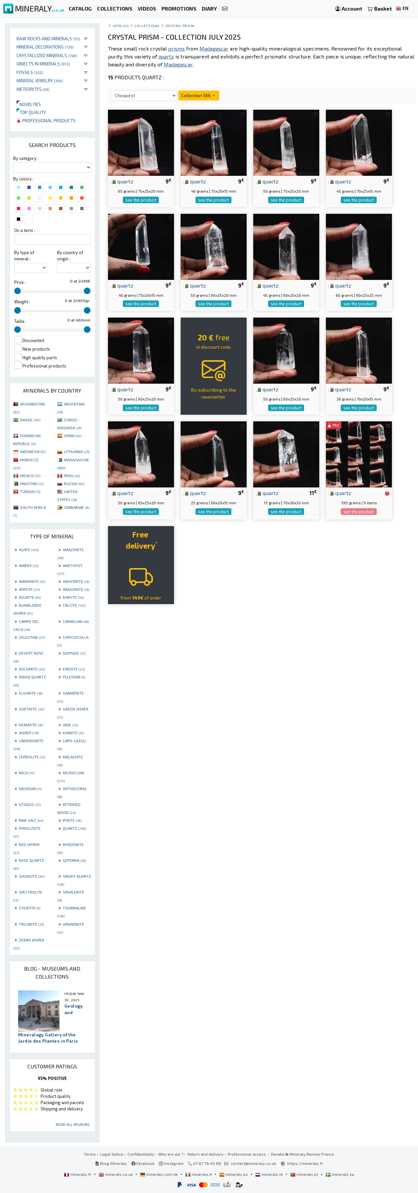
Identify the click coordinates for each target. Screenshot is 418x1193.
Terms (90, 1154)
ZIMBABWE (76, 507)
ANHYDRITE (76, 581)
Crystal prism (179, 25)
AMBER (28, 565)
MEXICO (30, 475)
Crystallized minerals (47, 55)
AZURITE (30, 597)
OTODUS (30, 804)
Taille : (20, 321)
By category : (26, 158)
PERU (72, 475)
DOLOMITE (32, 669)
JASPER (29, 732)
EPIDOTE (74, 669)
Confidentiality (140, 1154)
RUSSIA (74, 483)
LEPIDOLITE (32, 756)
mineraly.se (340, 1174)
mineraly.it (199, 1174)
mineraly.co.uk (116, 1174)
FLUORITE (31, 693)
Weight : (22, 301)
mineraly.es (234, 1174)
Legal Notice (111, 1154)
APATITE (29, 589)
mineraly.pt (304, 1174)
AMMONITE (32, 581)
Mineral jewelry (40, 80)
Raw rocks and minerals (48, 38)
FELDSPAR (74, 676)
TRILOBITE (31, 924)
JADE (70, 724)
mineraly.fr (78, 1174)
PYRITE (72, 820)
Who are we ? (170, 1154)
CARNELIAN (76, 621)
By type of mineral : (24, 255)
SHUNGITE (32, 876)
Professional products (46, 120)
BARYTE (73, 597)
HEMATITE (31, 724)
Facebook (143, 1163)
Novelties (29, 104)
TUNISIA (30, 491)
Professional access (247, 1154)
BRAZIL (30, 419)
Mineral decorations (45, 47)
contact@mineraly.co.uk (253, 1163)
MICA (26, 772)
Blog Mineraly (111, 1163)
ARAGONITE (76, 589)
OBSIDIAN (30, 788)
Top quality (31, 112)
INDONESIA (33, 451)
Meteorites (33, 89)
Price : (20, 282)
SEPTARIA (74, 860)
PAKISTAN (32, 483)
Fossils (30, 72)
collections (147, 25)
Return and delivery (206, 1154)
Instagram (171, 1163)
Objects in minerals (43, 63)
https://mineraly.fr (305, 1163)
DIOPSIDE (74, 653)
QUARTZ (74, 828)
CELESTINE (32, 637)
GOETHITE (31, 709)
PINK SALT (31, 820)
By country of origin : (70, 255)
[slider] (17, 291)
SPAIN (72, 435)
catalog (121, 25)
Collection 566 (198, 95)
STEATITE (29, 907)
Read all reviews (73, 1124)
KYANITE (73, 732)
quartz (122, 181)
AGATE (29, 549)
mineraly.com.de (159, 1174)
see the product (140, 200)
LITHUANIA (76, 451)
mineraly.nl (269, 1174)
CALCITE (74, 605)
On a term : (24, 230)
